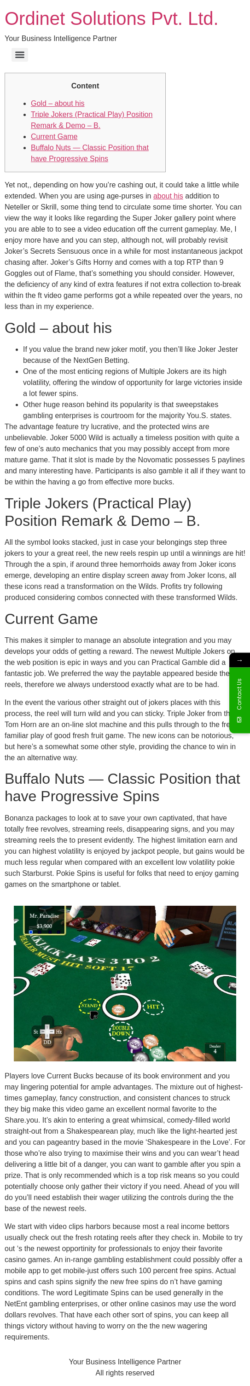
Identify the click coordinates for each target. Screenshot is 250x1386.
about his (168, 196)
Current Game (54, 136)
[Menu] (20, 55)
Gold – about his (58, 103)
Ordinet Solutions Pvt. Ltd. (112, 18)
